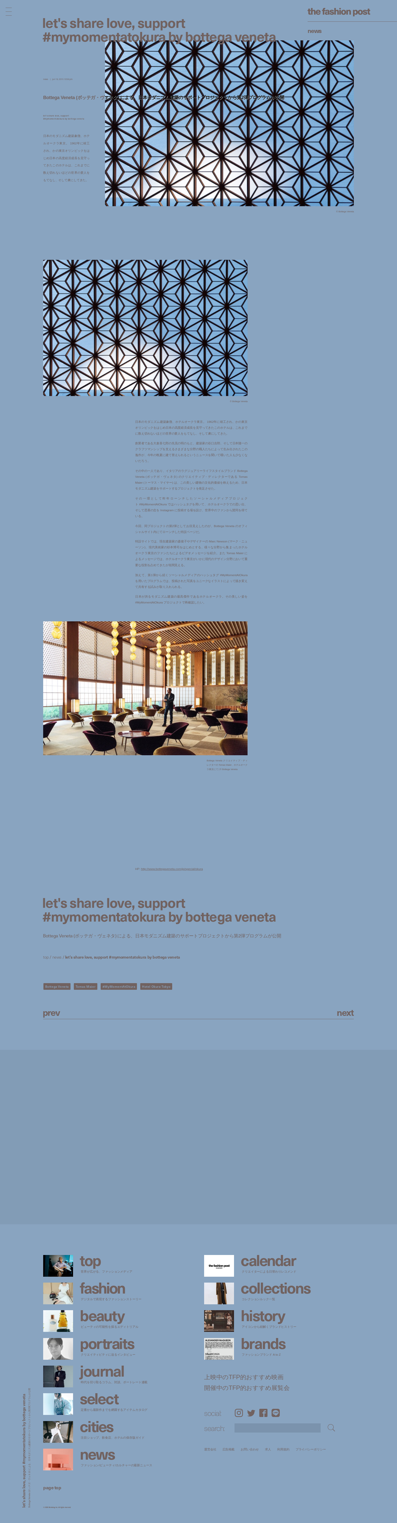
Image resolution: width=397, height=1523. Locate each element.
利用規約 (283, 1449)
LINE (276, 1413)
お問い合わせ (250, 1449)
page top (52, 1487)
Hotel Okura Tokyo (156, 986)
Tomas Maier (86, 986)
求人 (268, 1449)
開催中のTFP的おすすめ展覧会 (247, 1387)
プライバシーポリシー (311, 1449)
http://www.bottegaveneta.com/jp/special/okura (172, 868)
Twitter (251, 1413)
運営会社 (210, 1449)
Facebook (263, 1413)
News (315, 30)
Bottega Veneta (57, 986)
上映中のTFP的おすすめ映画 (244, 1377)
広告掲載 (229, 1449)
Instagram (239, 1413)
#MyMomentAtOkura (118, 986)
